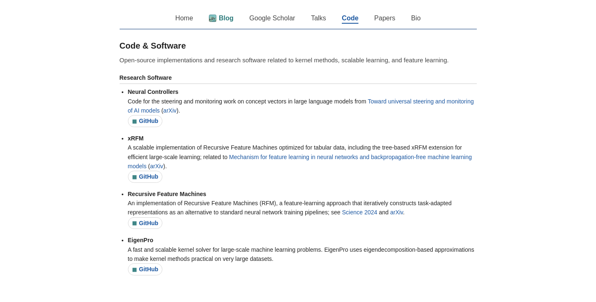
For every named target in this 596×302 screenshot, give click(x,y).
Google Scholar (272, 18)
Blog (221, 18)
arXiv (170, 110)
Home (184, 18)
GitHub (145, 121)
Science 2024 (359, 212)
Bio (416, 18)
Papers (384, 18)
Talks (318, 18)
